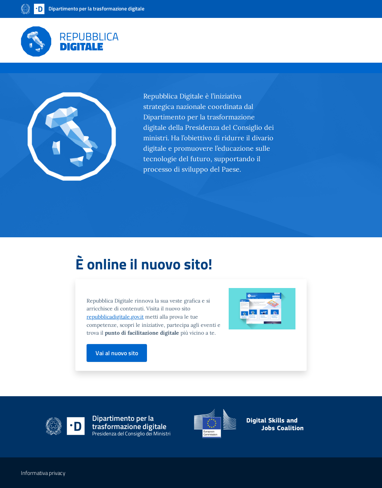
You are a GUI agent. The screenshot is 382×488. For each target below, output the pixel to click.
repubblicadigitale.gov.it (115, 316)
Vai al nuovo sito (117, 352)
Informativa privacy (43, 473)
